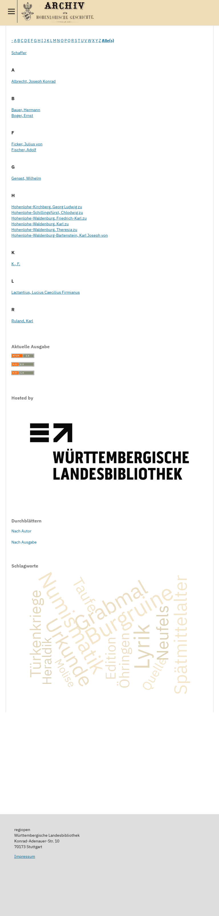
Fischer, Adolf (23, 149)
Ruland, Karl (22, 320)
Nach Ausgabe (24, 542)
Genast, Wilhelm (26, 178)
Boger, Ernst (22, 115)
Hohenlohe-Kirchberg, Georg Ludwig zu (46, 206)
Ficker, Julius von (26, 144)
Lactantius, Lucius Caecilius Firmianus (45, 292)
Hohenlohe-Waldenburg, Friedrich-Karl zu (49, 218)
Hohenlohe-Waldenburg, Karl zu (40, 223)
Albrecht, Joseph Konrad (33, 81)
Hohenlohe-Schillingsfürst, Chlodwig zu (47, 212)
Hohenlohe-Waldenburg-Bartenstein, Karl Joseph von (59, 235)
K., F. (15, 263)
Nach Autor (21, 531)
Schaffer (19, 52)
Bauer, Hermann (25, 109)
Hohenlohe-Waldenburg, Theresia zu (44, 229)
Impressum (24, 856)
